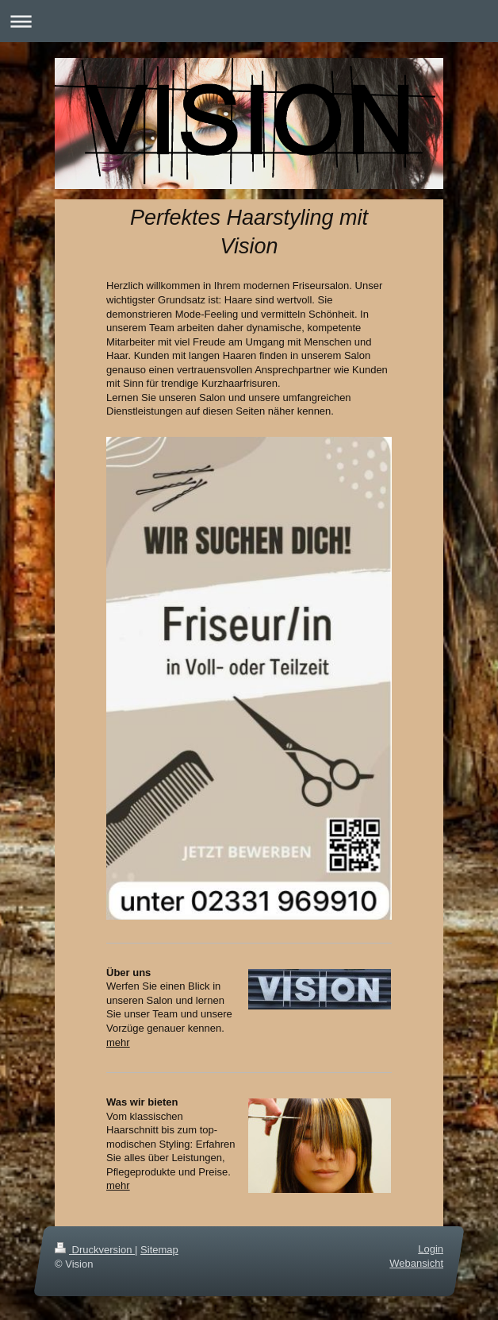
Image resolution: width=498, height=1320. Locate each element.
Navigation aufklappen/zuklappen (249, 21)
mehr (118, 1042)
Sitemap (159, 1250)
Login (430, 1249)
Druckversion (95, 1250)
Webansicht (416, 1263)
